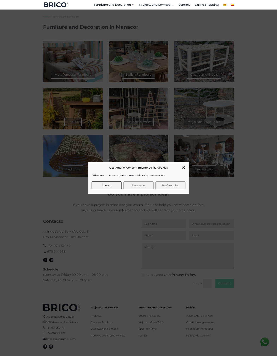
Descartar (138, 185)
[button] (183, 167)
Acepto (106, 185)
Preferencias (170, 185)
